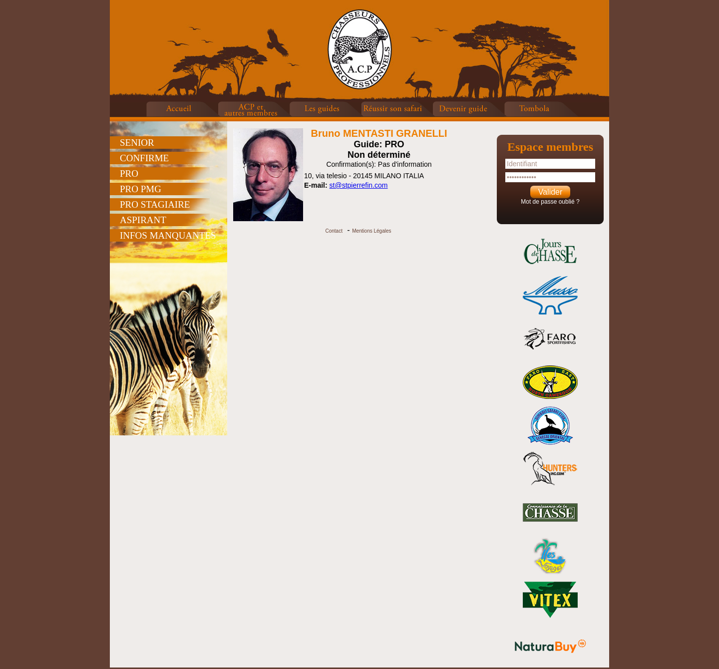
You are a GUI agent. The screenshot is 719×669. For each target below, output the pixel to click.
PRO (129, 173)
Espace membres (550, 146)
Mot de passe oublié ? (550, 201)
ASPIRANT (143, 220)
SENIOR (137, 142)
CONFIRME (144, 158)
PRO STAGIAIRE (155, 204)
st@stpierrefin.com (359, 185)
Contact (333, 231)
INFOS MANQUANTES (168, 235)
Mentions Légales (371, 231)
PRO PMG (140, 189)
